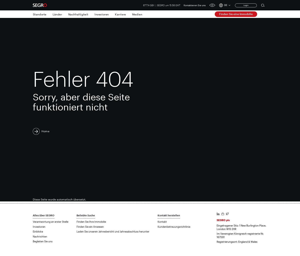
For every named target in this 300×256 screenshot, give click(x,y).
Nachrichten (40, 236)
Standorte (39, 14)
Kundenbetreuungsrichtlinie (174, 226)
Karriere (120, 14)
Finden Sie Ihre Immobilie (91, 221)
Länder (57, 14)
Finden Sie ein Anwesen (90, 226)
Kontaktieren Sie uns (195, 5)
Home (45, 131)
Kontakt (162, 221)
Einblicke (38, 231)
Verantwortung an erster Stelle (50, 221)
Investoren (102, 14)
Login (245, 5)
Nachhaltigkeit (78, 14)
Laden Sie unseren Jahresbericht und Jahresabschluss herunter (113, 231)
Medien (137, 14)
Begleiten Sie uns (42, 241)
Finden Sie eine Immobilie (236, 14)
